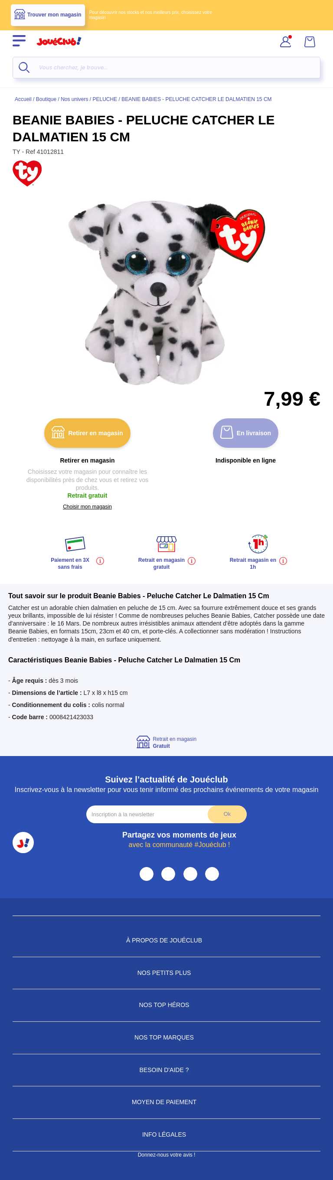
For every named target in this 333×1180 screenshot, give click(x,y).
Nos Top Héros (166, 1004)
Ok (227, 814)
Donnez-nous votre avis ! (167, 1155)
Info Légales (166, 1134)
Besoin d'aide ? (167, 1069)
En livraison (245, 433)
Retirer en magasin (87, 433)
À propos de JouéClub (166, 940)
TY (17, 151)
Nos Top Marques (166, 1037)
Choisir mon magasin (87, 507)
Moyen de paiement (166, 1102)
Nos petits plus (166, 972)
